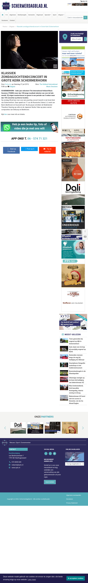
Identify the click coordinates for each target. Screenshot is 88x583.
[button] (2, 428)
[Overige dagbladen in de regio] (74, 464)
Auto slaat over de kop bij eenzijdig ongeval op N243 (77, 349)
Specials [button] (47, 15)
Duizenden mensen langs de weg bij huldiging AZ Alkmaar (76, 357)
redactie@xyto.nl (17, 465)
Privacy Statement (72, 503)
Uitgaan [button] (60, 15)
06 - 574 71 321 (37, 138)
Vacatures (5, 20)
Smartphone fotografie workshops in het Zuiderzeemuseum (77, 365)
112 (6, 15)
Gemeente (31, 15)
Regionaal (40, 15)
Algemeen (13, 15)
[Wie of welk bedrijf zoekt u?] (77, 39)
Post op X (29, 149)
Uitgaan (11, 27)
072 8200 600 (16, 462)
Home (5, 27)
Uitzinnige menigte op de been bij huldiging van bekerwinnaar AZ (77, 380)
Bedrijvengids (22, 15)
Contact (12, 20)
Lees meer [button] (32, 579)
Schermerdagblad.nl (29, 6)
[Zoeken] (85, 17)
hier (5, 114)
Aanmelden (49, 482)
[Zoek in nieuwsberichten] (75, 17)
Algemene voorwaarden (73, 495)
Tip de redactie (47, 150)
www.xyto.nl (16, 468)
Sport (54, 15)
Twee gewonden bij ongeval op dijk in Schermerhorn (76, 341)
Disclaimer (69, 499)
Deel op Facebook (11, 150)
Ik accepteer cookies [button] (75, 578)
